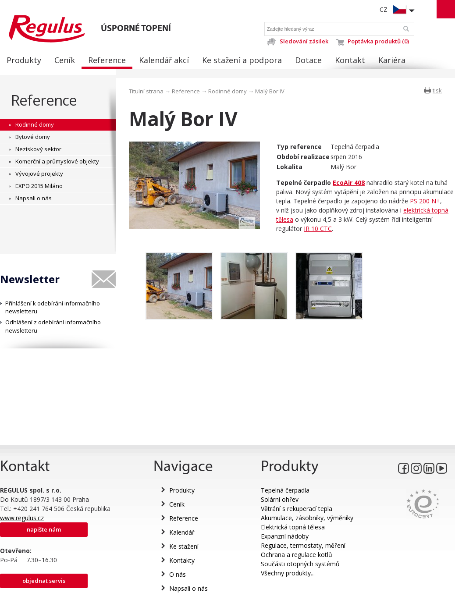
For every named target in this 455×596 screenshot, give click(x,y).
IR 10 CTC (318, 228)
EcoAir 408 (349, 182)
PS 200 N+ (425, 201)
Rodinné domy (227, 91)
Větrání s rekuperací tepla (296, 508)
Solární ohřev (280, 499)
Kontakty (182, 560)
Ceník (177, 504)
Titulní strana (146, 91)
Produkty (182, 490)
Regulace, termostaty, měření (303, 545)
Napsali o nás (188, 588)
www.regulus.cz (22, 518)
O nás (177, 574)
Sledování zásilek (297, 41)
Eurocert (422, 503)
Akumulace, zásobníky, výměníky (307, 518)
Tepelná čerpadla (285, 490)
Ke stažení (184, 546)
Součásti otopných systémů (300, 564)
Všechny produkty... (288, 573)
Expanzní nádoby (285, 536)
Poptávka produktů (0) (372, 41)
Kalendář (182, 532)
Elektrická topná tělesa (293, 527)
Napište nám (44, 529)
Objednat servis (43, 581)
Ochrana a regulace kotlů (296, 554)
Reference (44, 100)
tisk (437, 90)
